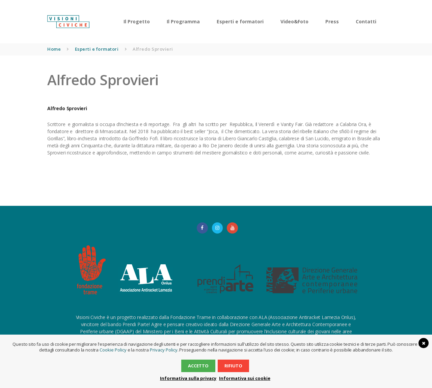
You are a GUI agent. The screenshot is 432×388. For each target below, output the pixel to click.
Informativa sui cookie (244, 378)
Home (54, 49)
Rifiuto (233, 366)
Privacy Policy (163, 350)
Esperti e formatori (97, 49)
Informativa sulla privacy (188, 378)
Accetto (198, 366)
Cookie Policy (113, 350)
